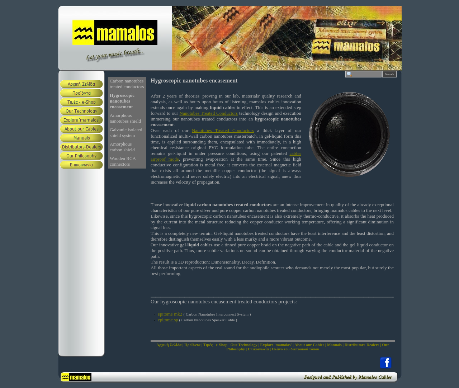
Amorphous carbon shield (122, 146)
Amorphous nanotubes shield (125, 118)
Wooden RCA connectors (123, 161)
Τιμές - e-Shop (215, 344)
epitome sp (168, 319)
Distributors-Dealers (362, 344)
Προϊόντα (192, 344)
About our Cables (309, 344)
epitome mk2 (170, 314)
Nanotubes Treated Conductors (209, 113)
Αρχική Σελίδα (168, 344)
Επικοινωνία (258, 349)
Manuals (334, 344)
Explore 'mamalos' (276, 344)
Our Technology (243, 344)
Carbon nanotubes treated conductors (127, 83)
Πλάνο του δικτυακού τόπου (295, 349)
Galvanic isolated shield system (126, 132)
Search (389, 74)
